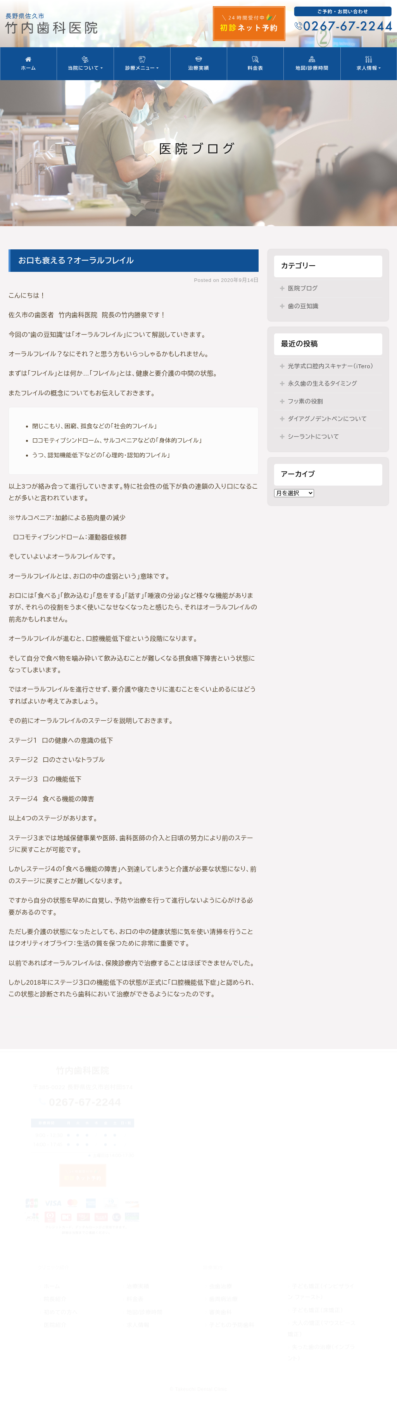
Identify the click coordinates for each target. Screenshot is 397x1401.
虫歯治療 (220, 1286)
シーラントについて (313, 436)
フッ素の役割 (305, 401)
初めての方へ (61, 1312)
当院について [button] (85, 63)
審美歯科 (220, 1312)
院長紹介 (55, 1299)
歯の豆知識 (303, 306)
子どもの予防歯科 (232, 1325)
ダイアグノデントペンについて (327, 418)
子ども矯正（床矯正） (317, 1310)
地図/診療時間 (312, 63)
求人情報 (137, 1325)
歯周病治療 (223, 1299)
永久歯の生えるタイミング (322, 383)
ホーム (28, 63)
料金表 (255, 63)
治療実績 (199, 63)
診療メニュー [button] (142, 63)
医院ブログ (303, 288)
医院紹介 (55, 1325)
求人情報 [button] (369, 63)
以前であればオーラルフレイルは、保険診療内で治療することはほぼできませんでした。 (131, 963)
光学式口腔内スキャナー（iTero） (331, 366)
